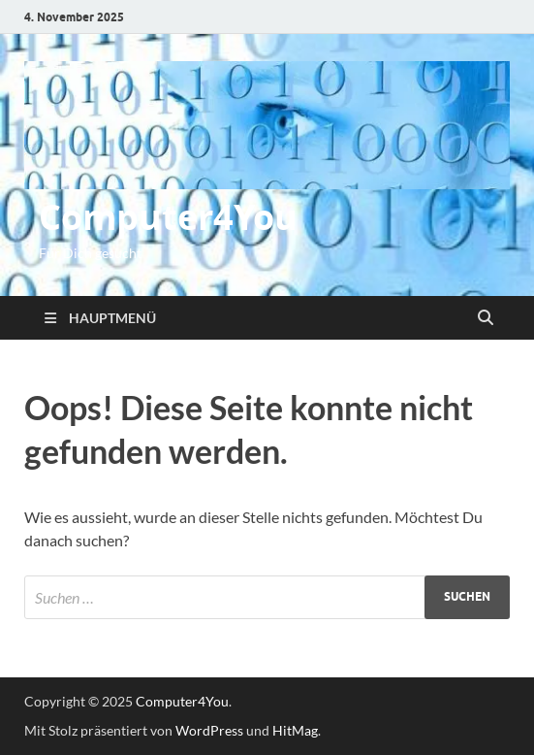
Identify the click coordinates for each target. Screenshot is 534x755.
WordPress (209, 730)
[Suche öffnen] (485, 318)
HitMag (295, 730)
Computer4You (168, 217)
